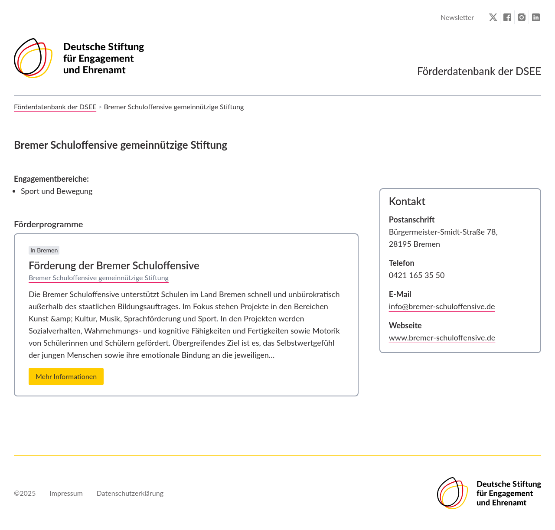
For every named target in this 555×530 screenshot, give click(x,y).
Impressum (65, 493)
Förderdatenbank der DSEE (55, 106)
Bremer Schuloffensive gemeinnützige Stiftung (99, 277)
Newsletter (457, 17)
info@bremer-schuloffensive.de (442, 306)
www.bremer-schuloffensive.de (442, 337)
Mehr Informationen (66, 376)
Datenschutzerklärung (130, 493)
